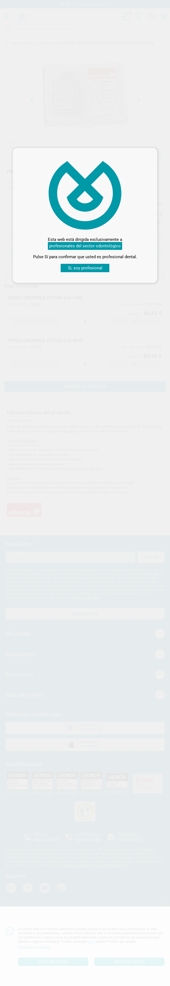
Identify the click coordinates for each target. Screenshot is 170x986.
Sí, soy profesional (85, 268)
